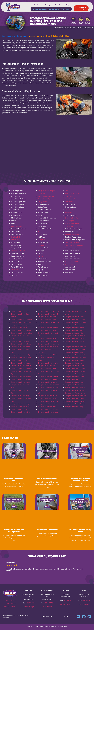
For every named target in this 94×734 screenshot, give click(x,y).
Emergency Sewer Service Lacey (74, 374)
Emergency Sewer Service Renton (74, 377)
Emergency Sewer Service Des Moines (75, 322)
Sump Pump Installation (72, 218)
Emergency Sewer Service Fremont (20, 382)
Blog (67, 5)
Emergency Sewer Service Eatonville (48, 347)
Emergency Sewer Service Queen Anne (48, 338)
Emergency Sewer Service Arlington (21, 404)
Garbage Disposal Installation (46, 196)
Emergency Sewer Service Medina (20, 412)
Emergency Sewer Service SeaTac (74, 328)
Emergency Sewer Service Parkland (75, 355)
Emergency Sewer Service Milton (74, 352)
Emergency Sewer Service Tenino (47, 319)
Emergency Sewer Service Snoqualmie (48, 341)
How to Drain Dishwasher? (47, 479)
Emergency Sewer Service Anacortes (21, 363)
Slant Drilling (68, 212)
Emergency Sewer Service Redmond (21, 344)
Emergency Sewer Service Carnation (75, 319)
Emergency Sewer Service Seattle (74, 385)
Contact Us (13, 600)
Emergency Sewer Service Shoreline (75, 336)
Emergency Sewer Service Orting (20, 396)
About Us (58, 5)
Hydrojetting (41, 240)
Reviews (13, 606)
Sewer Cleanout (69, 196)
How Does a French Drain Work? (13, 480)
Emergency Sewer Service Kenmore (75, 349)
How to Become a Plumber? (47, 530)
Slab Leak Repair (69, 210)
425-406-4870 (31, 603)
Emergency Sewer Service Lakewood (21, 357)
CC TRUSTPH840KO (69, 28)
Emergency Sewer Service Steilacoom (75, 357)
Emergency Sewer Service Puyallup (47, 379)
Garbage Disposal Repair (44, 199)
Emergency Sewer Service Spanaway (21, 325)
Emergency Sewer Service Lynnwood (75, 371)
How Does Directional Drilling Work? (80, 531)
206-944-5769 (49, 603)
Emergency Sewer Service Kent (73, 379)
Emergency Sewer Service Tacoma (74, 382)
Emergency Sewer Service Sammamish (49, 385)
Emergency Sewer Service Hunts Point (75, 325)
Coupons (13, 603)
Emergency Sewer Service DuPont (47, 396)
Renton (35, 9)
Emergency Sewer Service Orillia (74, 333)
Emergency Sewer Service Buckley (20, 355)
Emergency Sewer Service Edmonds (21, 366)
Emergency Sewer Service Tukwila (20, 347)
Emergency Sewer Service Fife (73, 330)
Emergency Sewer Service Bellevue (20, 406)
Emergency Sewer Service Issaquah (21, 330)
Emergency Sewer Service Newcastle (48, 377)
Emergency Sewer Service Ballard (20, 328)
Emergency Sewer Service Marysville (48, 363)
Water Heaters (69, 264)
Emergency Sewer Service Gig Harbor (48, 401)
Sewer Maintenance (70, 202)
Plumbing (40, 256)
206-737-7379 (67, 600)
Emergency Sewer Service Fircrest (47, 398)
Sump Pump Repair (70, 221)
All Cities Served (64, 9)
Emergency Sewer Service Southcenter (48, 344)
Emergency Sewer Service (18, 251)
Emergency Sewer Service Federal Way (75, 347)
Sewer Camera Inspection (72, 193)
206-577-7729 (86, 600)
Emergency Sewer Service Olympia (74, 338)
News (7, 603)
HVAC (39, 231)
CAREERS (65, 617)
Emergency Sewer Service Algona (20, 311)
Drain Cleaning (15, 240)
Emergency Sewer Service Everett (47, 406)
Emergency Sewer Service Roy (19, 360)
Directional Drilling (16, 237)
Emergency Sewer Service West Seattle (48, 387)
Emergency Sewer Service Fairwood (48, 328)
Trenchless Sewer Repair (72, 234)
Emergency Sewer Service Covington (21, 379)
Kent (49, 9)
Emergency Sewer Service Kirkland (47, 330)
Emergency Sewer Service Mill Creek (48, 409)
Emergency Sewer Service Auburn (47, 366)
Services (37, 5)
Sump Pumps (69, 226)
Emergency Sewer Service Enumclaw (48, 382)
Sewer (66, 191)
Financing (7, 606)
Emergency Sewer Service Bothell (74, 317)
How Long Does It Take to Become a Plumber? (80, 480)
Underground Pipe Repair (72, 242)
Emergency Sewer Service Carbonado (48, 311)
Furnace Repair (15, 270)
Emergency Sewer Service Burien (20, 409)
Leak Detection (42, 245)
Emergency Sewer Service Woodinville (21, 322)
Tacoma (55, 9)
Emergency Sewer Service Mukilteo (74, 360)
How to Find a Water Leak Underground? (14, 531)
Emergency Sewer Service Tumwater (48, 412)
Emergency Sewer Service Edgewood (75, 368)
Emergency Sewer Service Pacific (20, 341)
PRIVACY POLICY (47, 617)
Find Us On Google (29, 607)
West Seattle (43, 9)
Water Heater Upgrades (71, 261)
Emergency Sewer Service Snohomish (21, 368)
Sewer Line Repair (70, 199)
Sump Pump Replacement (72, 223)
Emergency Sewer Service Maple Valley (21, 319)
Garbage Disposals (43, 202)
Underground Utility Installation (74, 245)
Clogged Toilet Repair (17, 226)
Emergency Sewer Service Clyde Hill (21, 377)
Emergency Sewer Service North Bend (21, 333)
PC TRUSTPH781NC (88, 28)
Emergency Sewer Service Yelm (73, 363)
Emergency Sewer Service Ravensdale (75, 366)
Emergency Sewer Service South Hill (48, 314)
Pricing (47, 5)
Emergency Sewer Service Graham (47, 404)
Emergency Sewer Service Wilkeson (48, 355)
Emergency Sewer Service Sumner (47, 317)
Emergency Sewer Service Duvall (47, 368)
